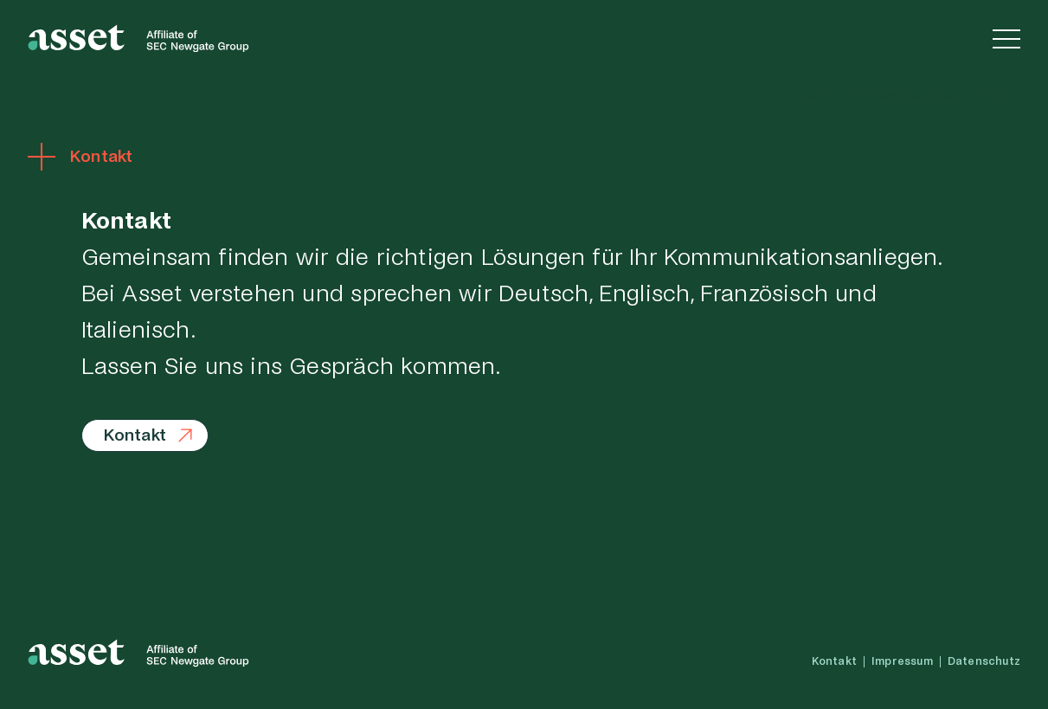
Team (814, 95)
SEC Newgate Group (902, 95)
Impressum (902, 661)
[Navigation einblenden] (1006, 38)
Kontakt (997, 95)
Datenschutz (984, 661)
